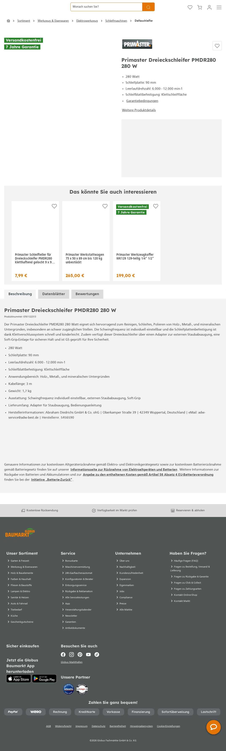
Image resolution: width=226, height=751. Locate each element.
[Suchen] (148, 12)
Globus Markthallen (72, 661)
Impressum (82, 726)
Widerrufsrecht (63, 726)
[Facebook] (64, 653)
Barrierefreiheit (118, 726)
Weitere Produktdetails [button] (139, 120)
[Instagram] (71, 653)
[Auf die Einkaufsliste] (217, 55)
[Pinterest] (80, 653)
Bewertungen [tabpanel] (87, 304)
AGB (48, 726)
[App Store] (18, 677)
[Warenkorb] (200, 12)
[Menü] (219, 12)
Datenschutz (98, 726)
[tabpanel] (20, 304)
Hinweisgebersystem (141, 726)
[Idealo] (69, 688)
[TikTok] (97, 653)
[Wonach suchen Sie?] (106, 12)
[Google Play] (44, 677)
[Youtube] (88, 653)
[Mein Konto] (209, 12)
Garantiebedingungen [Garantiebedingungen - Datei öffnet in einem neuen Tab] (142, 111)
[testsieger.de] (82, 688)
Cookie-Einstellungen (168, 726)
